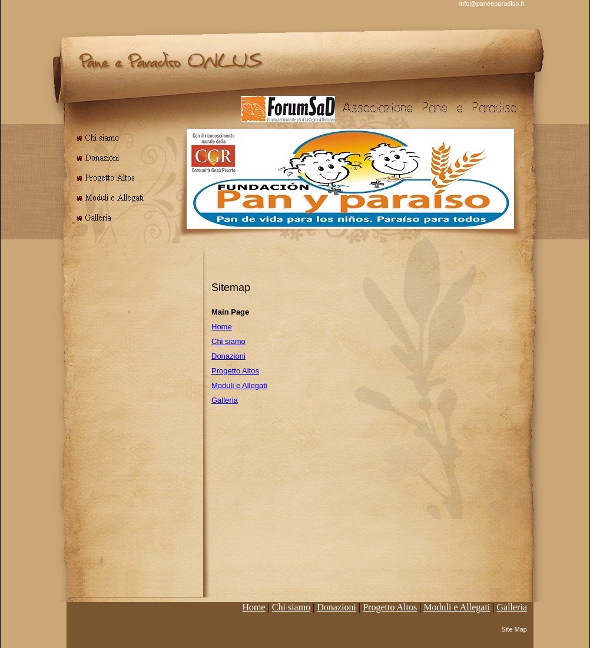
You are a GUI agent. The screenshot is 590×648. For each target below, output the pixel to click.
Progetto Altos (235, 370)
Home (221, 326)
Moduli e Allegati (239, 385)
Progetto (390, 607)
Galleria (224, 400)
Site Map (514, 629)
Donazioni (228, 356)
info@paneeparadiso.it (491, 3)
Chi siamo (228, 341)
